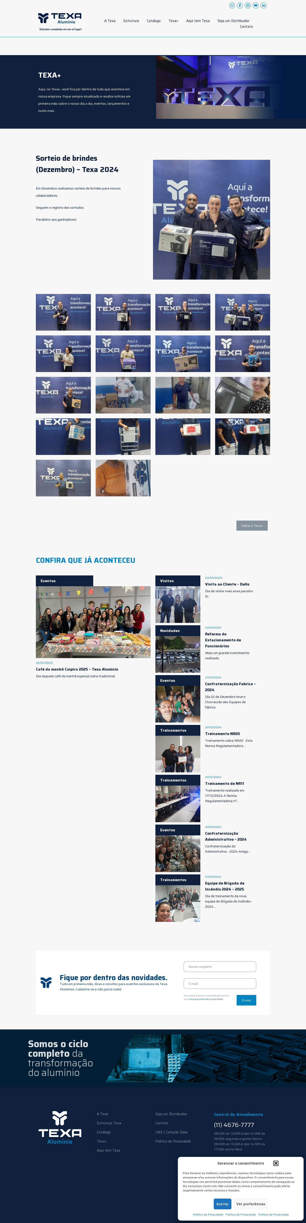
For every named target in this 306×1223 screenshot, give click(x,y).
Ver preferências (250, 1204)
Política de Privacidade (208, 1214)
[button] (275, 1163)
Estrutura (131, 21)
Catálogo (154, 21)
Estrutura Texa (109, 1123)
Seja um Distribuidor (233, 21)
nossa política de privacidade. (206, 999)
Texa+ (173, 21)
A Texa (109, 21)
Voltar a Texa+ (252, 525)
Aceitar (222, 1204)
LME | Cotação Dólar (171, 1132)
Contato (246, 26)
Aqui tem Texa (198, 21)
